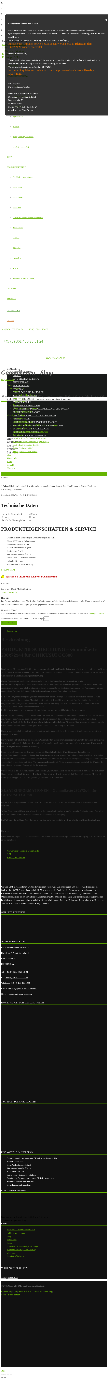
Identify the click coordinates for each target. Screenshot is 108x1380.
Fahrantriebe (17, 187)
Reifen (15, 268)
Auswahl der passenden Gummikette (23, 851)
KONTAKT (11, 298)
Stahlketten (17, 207)
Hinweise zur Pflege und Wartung (21, 1249)
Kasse (9, 1243)
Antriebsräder (18, 228)
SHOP (9, 157)
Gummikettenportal (20, 372)
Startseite (13, 369)
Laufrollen (17, 258)
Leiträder (16, 238)
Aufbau (17, 376)
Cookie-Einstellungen (10, 1295)
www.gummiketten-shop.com (19, 994)
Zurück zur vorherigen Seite (12, 474)
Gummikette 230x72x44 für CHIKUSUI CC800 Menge (22, 619)
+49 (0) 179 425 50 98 (20, 983)
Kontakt (12, 449)
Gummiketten (18, 197)
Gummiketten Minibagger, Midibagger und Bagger (41, 409)
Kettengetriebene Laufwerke (23, 278)
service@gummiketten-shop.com (22, 988)
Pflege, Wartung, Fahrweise (23, 137)
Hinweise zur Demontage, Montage (22, 1246)
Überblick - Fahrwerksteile (23, 177)
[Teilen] (5, 1374)
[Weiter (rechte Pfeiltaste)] (5, 1377)
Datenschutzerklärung (42, 1291)
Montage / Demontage (21, 147)
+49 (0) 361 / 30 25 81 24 (12, 329)
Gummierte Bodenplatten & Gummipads (28, 218)
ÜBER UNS (11, 288)
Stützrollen (17, 248)
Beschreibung (12, 631)
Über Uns (11, 1253)
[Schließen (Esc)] (2, 1374)
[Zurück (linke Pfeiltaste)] (2, 1377)
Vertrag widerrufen (9, 1277)
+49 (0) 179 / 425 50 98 (38, 329)
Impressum (6, 1291)
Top (2, 1370)
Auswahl (16, 126)
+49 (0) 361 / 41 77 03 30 (16, 977)
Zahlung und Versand (96, 613)
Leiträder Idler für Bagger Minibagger (35, 422)
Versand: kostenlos (9, 592)
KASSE (10, 321)
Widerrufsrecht (24, 1291)
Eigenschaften (18, 116)
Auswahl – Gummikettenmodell (21, 1230)
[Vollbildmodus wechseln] (8, 1374)
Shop (10, 439)
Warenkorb (11, 1239)
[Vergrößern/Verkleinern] (11, 1374)
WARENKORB (13, 310)
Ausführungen (21, 382)
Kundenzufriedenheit (16, 1256)
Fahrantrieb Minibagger (26, 405)
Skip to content (7, 379)
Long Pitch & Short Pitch (26, 379)
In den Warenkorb (9, 623)
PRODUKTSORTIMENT (16, 167)
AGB (9, 854)
